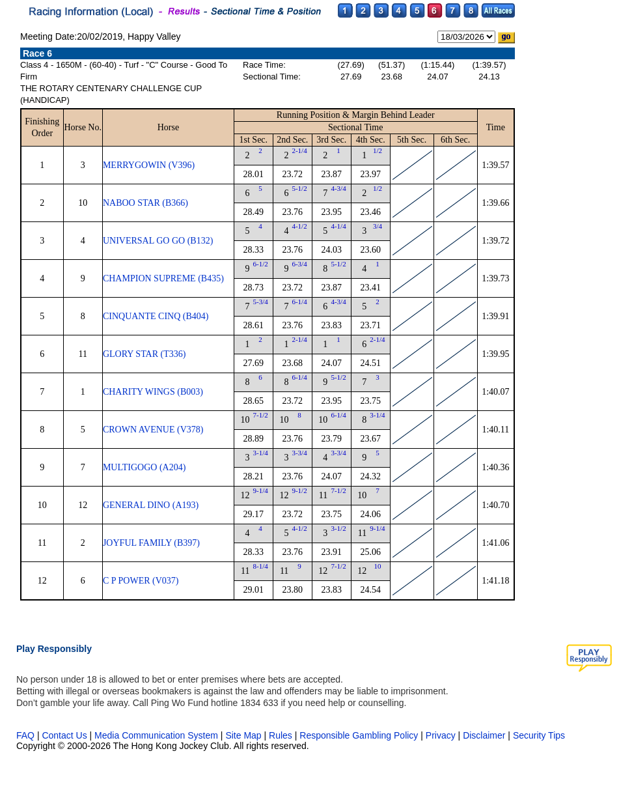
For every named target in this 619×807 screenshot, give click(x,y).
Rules (282, 735)
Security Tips (539, 735)
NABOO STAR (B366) (145, 203)
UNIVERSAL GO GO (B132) (158, 241)
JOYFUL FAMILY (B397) (151, 543)
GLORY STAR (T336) (144, 354)
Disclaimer (484, 735)
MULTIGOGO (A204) (144, 467)
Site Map (243, 735)
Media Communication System (156, 735)
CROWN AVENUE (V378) (153, 429)
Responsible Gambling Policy (358, 735)
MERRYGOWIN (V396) (149, 165)
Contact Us (64, 735)
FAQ (25, 735)
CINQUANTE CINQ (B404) (156, 316)
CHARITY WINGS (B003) (153, 392)
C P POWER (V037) (141, 581)
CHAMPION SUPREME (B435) (163, 278)
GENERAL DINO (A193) (151, 505)
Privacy (441, 735)
